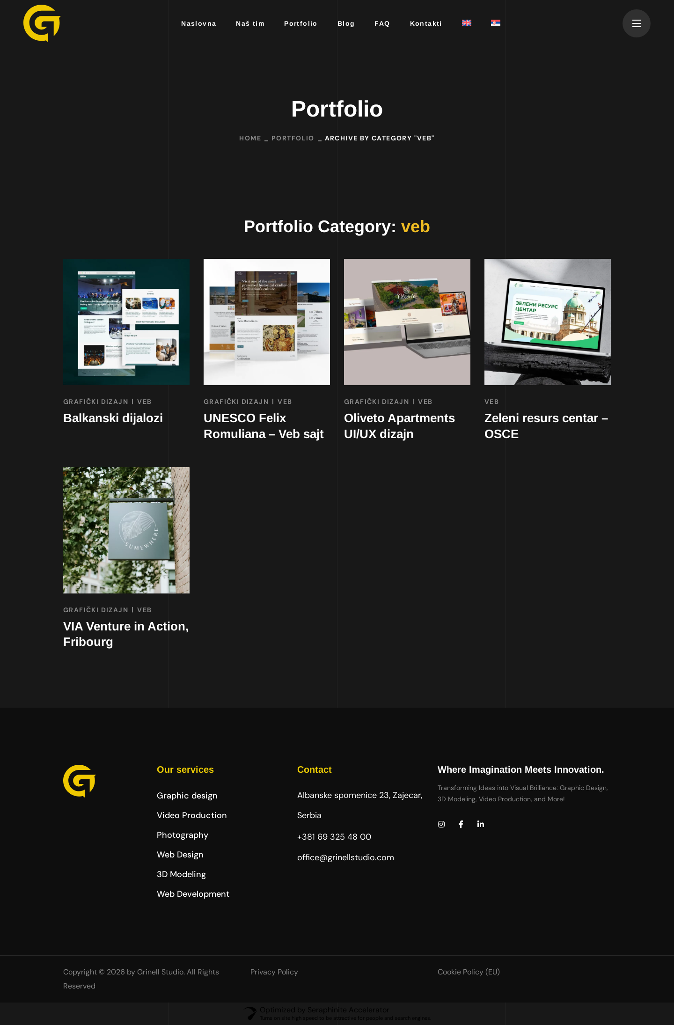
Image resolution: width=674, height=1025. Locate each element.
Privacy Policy (274, 972)
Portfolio (293, 138)
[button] (187, 796)
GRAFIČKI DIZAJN (95, 401)
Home (250, 138)
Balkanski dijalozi (113, 418)
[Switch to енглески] (462, 23)
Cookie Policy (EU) (469, 972)
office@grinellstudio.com (345, 857)
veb (144, 401)
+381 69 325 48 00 (334, 836)
